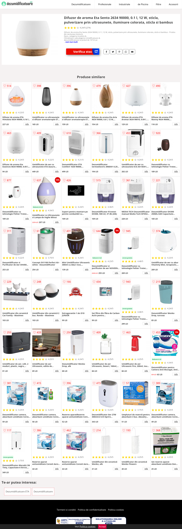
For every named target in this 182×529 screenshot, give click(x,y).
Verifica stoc (86, 51)
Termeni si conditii (66, 509)
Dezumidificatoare (80, 4)
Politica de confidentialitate (92, 509)
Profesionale (104, 4)
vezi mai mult (71, 42)
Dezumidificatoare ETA (17, 491)
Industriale (124, 4)
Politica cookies (116, 509)
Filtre (158, 4)
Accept (102, 526)
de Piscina (143, 4)
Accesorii (173, 4)
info (27, 124)
